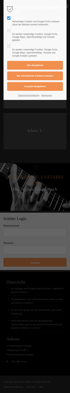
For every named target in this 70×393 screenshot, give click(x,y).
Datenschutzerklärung (28, 95)
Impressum (46, 95)
